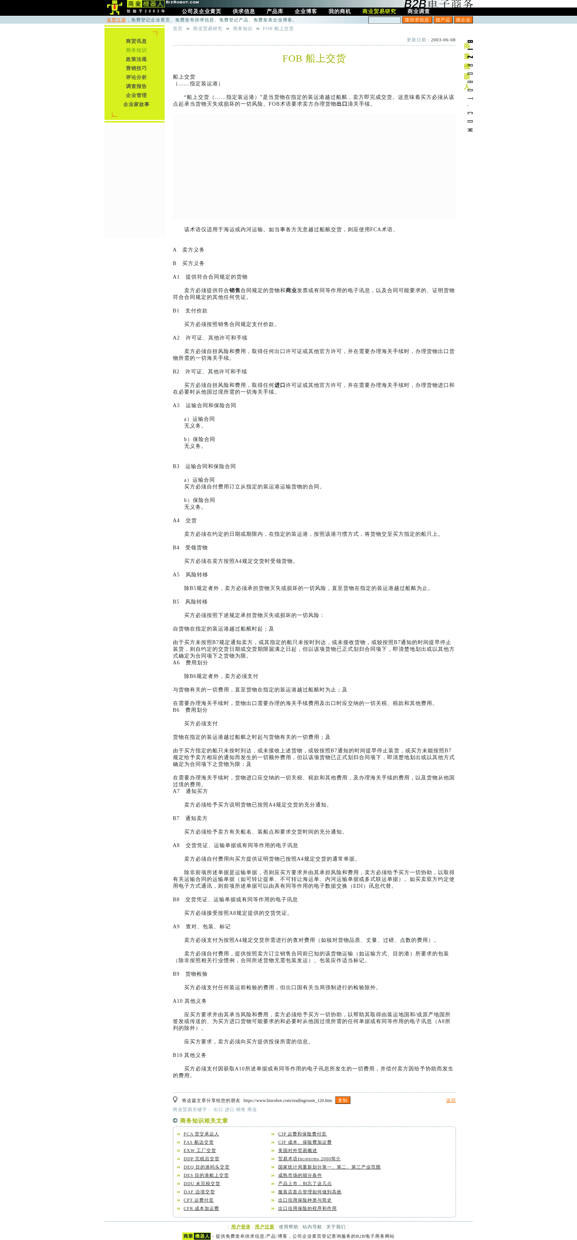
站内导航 (312, 1226)
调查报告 (136, 86)
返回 (451, 1100)
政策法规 (136, 59)
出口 (342, 104)
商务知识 (243, 28)
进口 (280, 385)
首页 (178, 28)
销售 (235, 290)
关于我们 (336, 1226)
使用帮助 (288, 1226)
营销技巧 (136, 68)
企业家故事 (136, 104)
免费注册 (116, 20)
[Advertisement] (314, 167)
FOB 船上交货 (278, 28)
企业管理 (136, 95)
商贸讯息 (136, 41)
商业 (291, 290)
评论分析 (136, 77)
